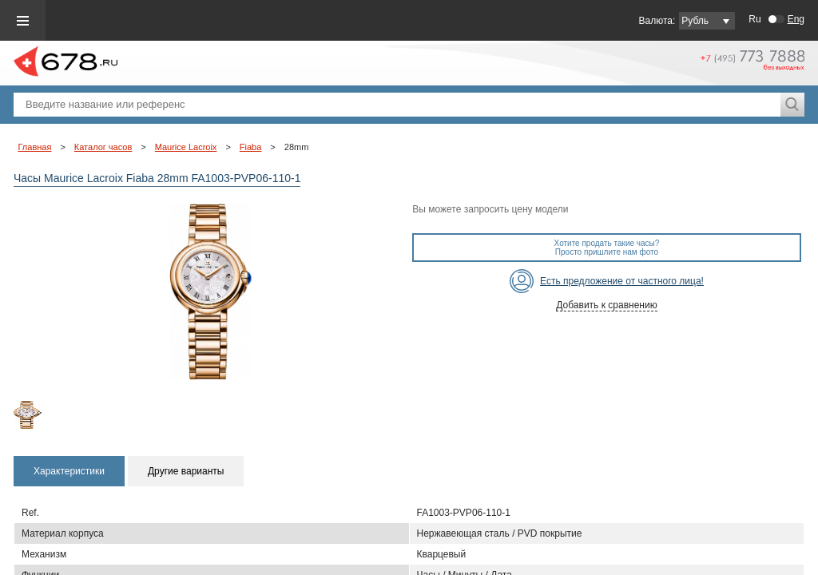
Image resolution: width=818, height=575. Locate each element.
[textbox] (397, 105)
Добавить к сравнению (606, 305)
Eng (796, 19)
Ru (754, 19)
